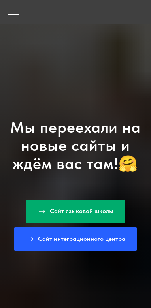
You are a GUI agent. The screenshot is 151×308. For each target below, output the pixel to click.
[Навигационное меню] (13, 12)
